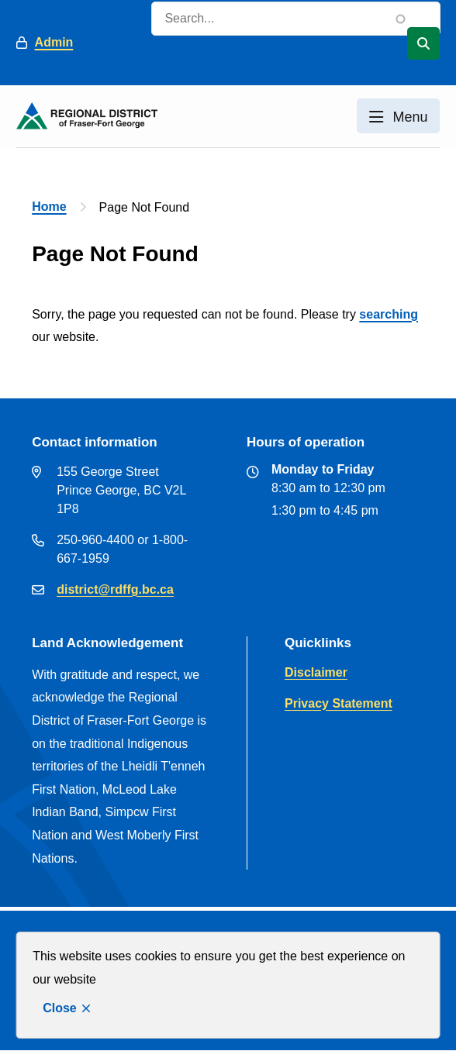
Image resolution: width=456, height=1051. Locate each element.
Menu (409, 117)
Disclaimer (316, 672)
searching (388, 314)
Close (60, 1008)
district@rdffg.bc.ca (115, 589)
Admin (54, 42)
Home (49, 206)
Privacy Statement (338, 703)
